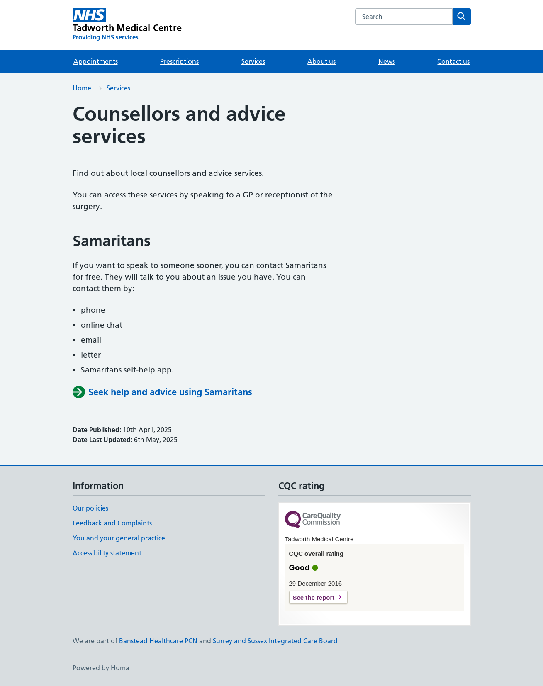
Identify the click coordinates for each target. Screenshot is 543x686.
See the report (314, 597)
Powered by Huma (101, 668)
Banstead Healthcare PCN (158, 641)
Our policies (90, 508)
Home (82, 88)
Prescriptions (179, 61)
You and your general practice (119, 538)
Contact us (453, 61)
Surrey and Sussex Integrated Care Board (275, 641)
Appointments (95, 61)
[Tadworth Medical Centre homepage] (127, 24)
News (386, 61)
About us (321, 61)
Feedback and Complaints (112, 523)
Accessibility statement (107, 553)
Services (253, 61)
